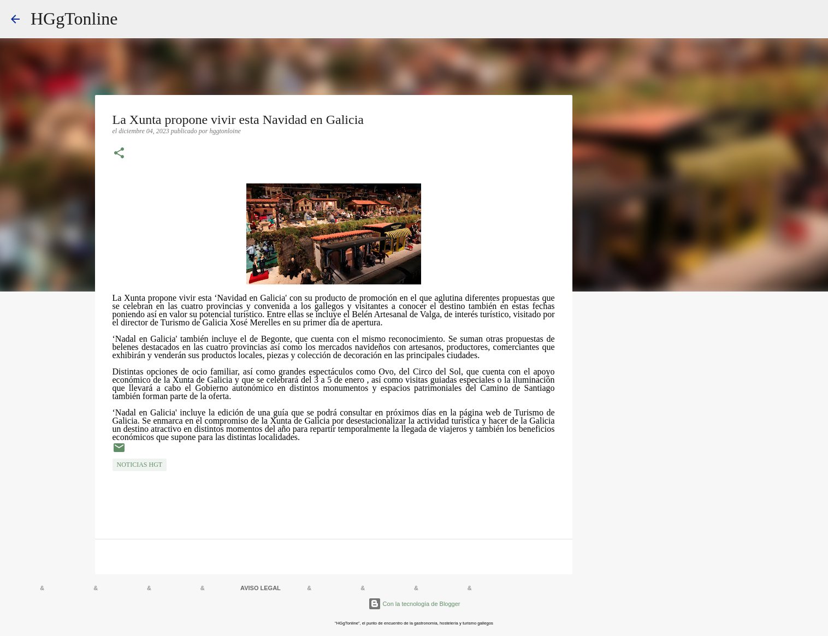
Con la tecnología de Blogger (414, 604)
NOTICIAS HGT (140, 464)
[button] (119, 154)
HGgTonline (74, 18)
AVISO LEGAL (260, 588)
